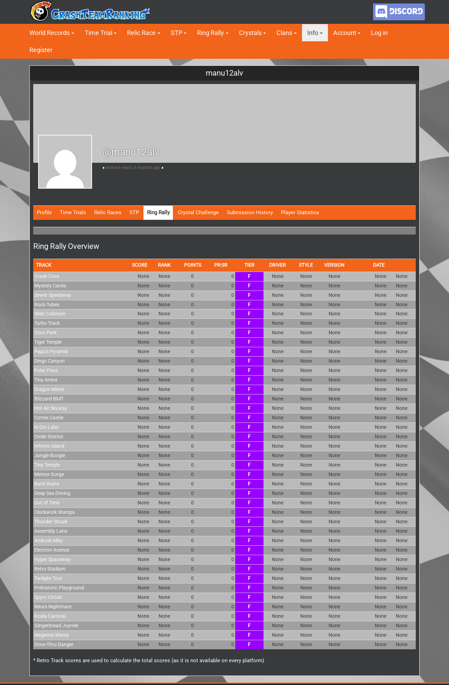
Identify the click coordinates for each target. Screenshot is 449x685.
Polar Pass (46, 370)
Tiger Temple (48, 342)
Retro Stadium (49, 569)
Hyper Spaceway (52, 559)
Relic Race (141, 32)
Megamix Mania (51, 635)
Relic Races (107, 212)
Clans (284, 32)
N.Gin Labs (46, 427)
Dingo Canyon (49, 361)
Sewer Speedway (52, 295)
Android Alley (48, 540)
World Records (49, 32)
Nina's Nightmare (52, 606)
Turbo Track (47, 323)
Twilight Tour (48, 578)
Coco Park (45, 332)
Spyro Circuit (48, 597)
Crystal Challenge (198, 212)
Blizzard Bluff (48, 398)
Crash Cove (46, 276)
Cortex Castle (48, 417)
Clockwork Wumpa (54, 512)
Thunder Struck (51, 521)
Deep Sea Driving (52, 493)
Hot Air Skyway (50, 408)
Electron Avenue (51, 550)
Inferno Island (49, 446)
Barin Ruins (46, 484)
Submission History (250, 212)
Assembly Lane (50, 531)
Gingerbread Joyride (56, 625)
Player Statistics (300, 212)
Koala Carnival (50, 616)
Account (344, 32)
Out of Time (46, 502)
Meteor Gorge (49, 474)
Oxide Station (48, 436)
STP (176, 32)
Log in (379, 32)
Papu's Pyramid (51, 351)
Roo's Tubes (46, 304)
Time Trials (73, 212)
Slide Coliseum (49, 313)
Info (312, 32)
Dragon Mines (49, 389)
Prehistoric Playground (59, 587)
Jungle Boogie (49, 455)
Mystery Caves (50, 285)
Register (40, 50)
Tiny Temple (47, 465)
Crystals (250, 32)
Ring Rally (210, 32)
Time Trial (98, 32)
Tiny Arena (45, 380)
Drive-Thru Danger (53, 644)
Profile (44, 212)
